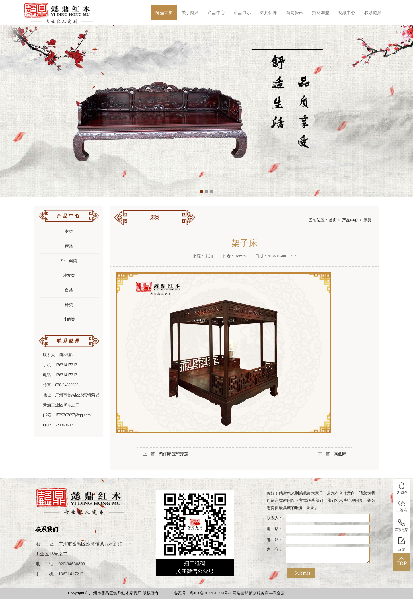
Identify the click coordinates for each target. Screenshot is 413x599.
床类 (69, 246)
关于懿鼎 (190, 12)
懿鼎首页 (164, 12)
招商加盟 (320, 12)
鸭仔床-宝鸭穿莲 (173, 454)
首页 (333, 220)
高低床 (340, 454)
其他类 (69, 319)
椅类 (69, 305)
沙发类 (69, 275)
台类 (69, 290)
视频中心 (346, 12)
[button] (201, 191)
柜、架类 (69, 261)
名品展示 (242, 12)
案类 (69, 231)
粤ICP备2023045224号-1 (210, 593)
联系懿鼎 (372, 12)
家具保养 (268, 12)
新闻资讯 (294, 12)
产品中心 (216, 12)
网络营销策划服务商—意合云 (259, 593)
